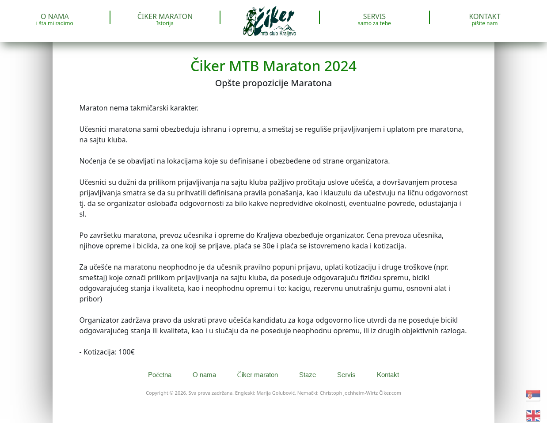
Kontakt (485, 19)
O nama (54, 19)
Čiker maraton (165, 19)
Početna (160, 375)
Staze (308, 375)
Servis (374, 19)
